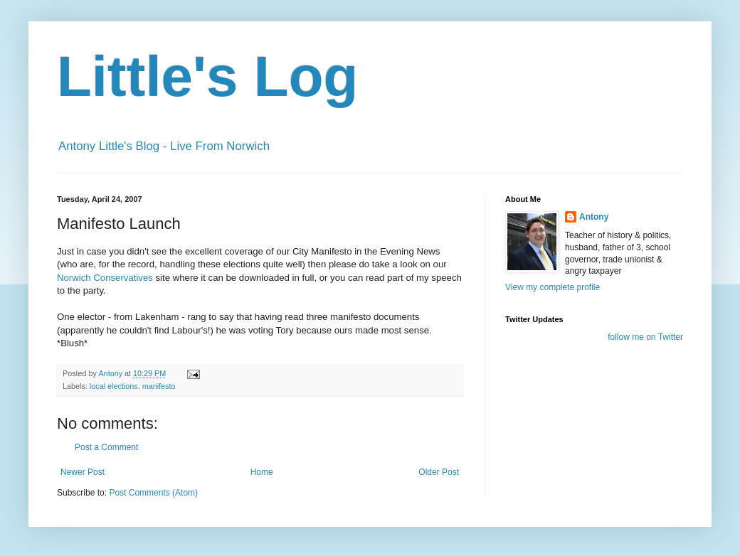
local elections (114, 386)
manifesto (159, 386)
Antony (593, 217)
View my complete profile (552, 287)
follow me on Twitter (645, 337)
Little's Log (207, 76)
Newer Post (82, 472)
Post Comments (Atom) (153, 493)
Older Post (438, 472)
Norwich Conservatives (106, 277)
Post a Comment (106, 447)
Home (261, 472)
